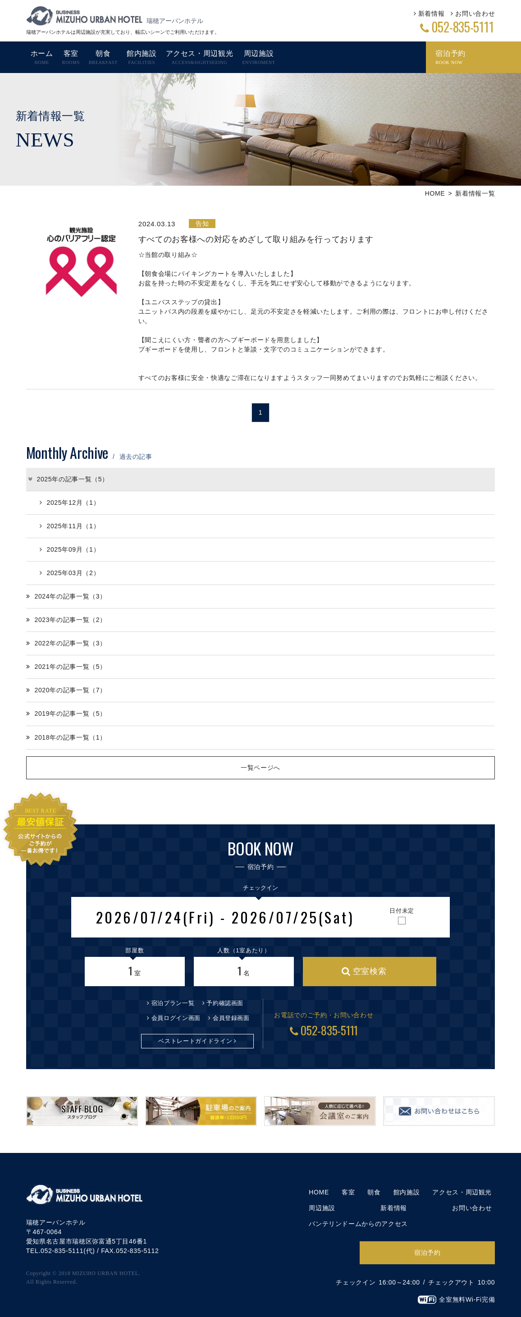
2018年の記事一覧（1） (66, 737)
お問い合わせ (475, 13)
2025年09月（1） (70, 549)
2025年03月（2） (70, 572)
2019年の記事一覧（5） (66, 713)
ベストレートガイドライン (195, 1041)
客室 (348, 1192)
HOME (435, 193)
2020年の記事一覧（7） (66, 690)
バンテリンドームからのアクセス (358, 1223)
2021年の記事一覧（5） (66, 666)
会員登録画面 (231, 1018)
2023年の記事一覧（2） (66, 619)
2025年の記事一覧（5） (68, 479)
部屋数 (134, 950)
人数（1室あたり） (243, 950)
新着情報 (431, 13)
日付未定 (401, 910)
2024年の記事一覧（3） (66, 596)
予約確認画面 (224, 1003)
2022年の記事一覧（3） (66, 643)
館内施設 (406, 1192)
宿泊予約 (427, 1252)
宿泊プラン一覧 (173, 1003)
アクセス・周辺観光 (462, 1192)
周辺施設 (322, 1208)
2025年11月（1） (70, 526)
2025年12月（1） (70, 502)
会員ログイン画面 (176, 1018)
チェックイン (260, 887)
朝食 (373, 1192)
